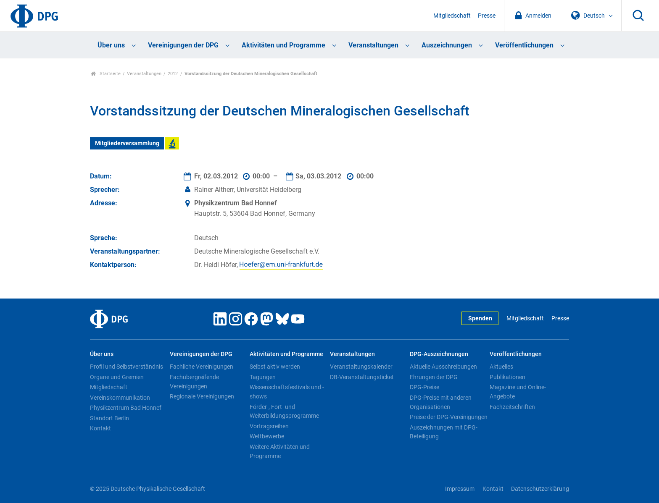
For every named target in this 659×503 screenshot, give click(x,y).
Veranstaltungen (373, 45)
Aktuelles (501, 366)
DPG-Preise (424, 387)
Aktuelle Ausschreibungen (443, 366)
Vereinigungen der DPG (183, 45)
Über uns (111, 45)
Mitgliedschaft (452, 15)
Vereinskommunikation (120, 397)
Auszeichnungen (447, 45)
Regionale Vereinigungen (202, 396)
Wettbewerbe (267, 436)
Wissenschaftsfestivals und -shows (287, 392)
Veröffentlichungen (524, 45)
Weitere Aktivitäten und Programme (280, 451)
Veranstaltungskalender (361, 366)
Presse (487, 15)
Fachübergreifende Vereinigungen (194, 382)
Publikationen (507, 377)
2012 (173, 73)
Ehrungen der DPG (434, 377)
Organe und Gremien (117, 377)
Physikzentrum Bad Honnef (125, 407)
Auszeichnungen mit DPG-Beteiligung (443, 432)
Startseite (106, 73)
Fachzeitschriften (512, 406)
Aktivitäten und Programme (283, 45)
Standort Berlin (109, 418)
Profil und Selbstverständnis (126, 366)
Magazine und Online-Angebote (518, 392)
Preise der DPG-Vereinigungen (449, 417)
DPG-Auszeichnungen (439, 354)
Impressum (459, 489)
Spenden (480, 318)
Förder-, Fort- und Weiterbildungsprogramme (284, 411)
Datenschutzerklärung (540, 489)
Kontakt (100, 428)
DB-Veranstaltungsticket (362, 377)
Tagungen (263, 377)
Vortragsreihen (269, 426)
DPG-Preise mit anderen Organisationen (441, 402)
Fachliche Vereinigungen (201, 366)
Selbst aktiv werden (275, 366)
